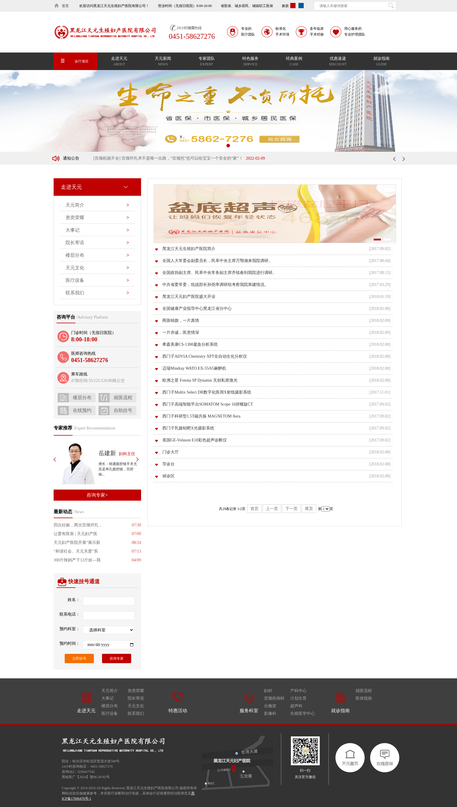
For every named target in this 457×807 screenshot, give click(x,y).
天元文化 (136, 706)
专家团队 (206, 61)
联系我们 (97, 293)
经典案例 (294, 61)
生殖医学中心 (302, 713)
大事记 (97, 230)
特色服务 (250, 61)
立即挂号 (79, 658)
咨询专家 (117, 658)
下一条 (403, 159)
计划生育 (298, 698)
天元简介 (97, 205)
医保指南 (364, 698)
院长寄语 (97, 243)
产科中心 (298, 691)
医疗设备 (97, 280)
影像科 (270, 713)
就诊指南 (381, 61)
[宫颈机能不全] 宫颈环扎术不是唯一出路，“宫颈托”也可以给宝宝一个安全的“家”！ (179, 160)
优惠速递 (338, 61)
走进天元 (119, 61)
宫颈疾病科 (274, 698)
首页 (254, 508)
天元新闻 (163, 61)
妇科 (268, 691)
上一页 (272, 508)
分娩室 (270, 706)
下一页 (291, 508)
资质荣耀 (97, 217)
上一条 (395, 159)
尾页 (309, 508)
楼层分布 (109, 706)
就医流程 (364, 691)
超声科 (296, 706)
